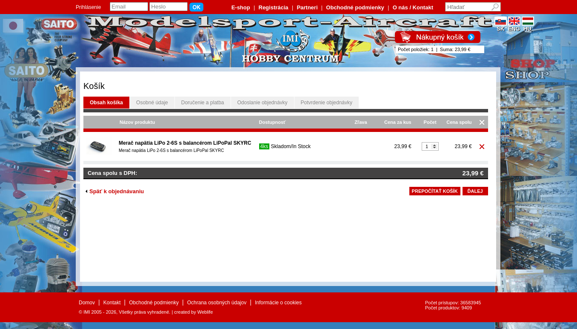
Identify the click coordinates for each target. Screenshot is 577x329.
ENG (514, 26)
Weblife (205, 312)
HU (528, 26)
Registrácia (273, 7)
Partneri (307, 7)
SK (500, 26)
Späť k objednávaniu (115, 191)
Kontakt (112, 303)
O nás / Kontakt (413, 7)
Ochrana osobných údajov (216, 303)
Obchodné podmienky (355, 7)
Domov (87, 303)
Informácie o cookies (278, 303)
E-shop (240, 7)
